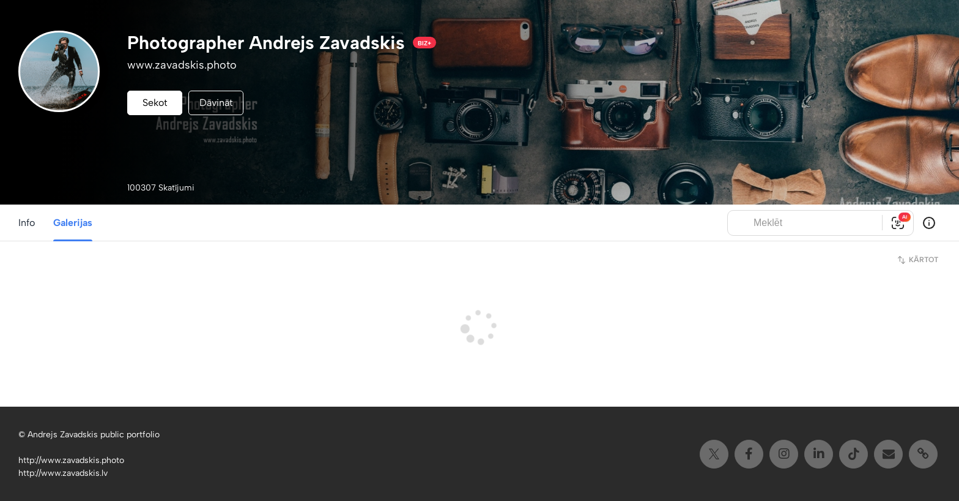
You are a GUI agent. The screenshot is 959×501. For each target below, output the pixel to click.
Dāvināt (216, 102)
